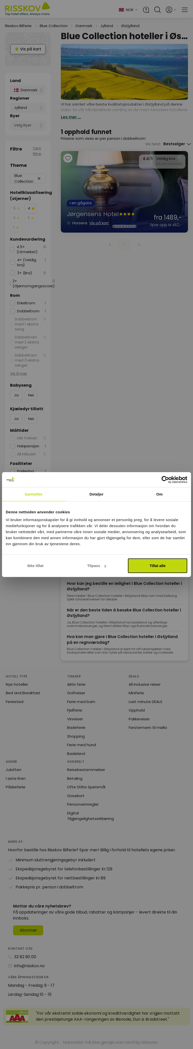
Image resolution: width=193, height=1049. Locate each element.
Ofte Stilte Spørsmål (86, 787)
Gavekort (75, 795)
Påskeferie (15, 787)
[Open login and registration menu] (171, 10)
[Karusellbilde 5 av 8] (125, 226)
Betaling (74, 778)
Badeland (76, 753)
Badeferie (76, 727)
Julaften (13, 769)
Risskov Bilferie (18, 25)
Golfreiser (76, 692)
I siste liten (16, 778)
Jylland (106, 25)
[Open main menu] (184, 10)
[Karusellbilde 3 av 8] (119, 226)
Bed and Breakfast (23, 692)
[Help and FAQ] (146, 10)
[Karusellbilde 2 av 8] (116, 226)
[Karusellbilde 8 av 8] (134, 226)
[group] (124, 192)
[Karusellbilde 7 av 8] (131, 226)
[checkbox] (16, 208)
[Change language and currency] (128, 10)
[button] (39, 178)
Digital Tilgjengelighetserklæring (90, 815)
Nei (31, 395)
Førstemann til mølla (148, 727)
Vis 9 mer (18, 373)
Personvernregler (83, 804)
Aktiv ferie (76, 684)
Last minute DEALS (145, 701)
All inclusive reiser (145, 684)
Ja (16, 395)
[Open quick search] (157, 10)
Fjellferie (74, 710)
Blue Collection (54, 25)
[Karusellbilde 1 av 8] (113, 226)
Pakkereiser (139, 719)
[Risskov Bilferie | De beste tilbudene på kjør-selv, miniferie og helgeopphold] (28, 10)
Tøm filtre (37, 151)
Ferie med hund (81, 744)
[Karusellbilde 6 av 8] (128, 226)
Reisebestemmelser (86, 769)
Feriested (14, 701)
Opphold (137, 710)
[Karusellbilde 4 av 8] (122, 226)
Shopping (76, 736)
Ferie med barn (81, 701)
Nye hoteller (17, 684)
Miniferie (136, 692)
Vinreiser (75, 719)
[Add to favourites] (67, 159)
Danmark (84, 25)
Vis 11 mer (18, 516)
